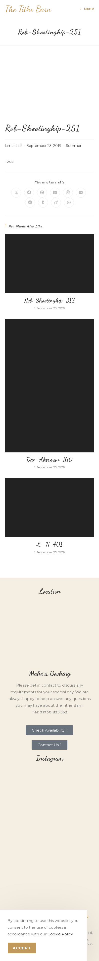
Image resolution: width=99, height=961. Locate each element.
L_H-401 (49, 544)
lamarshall (13, 145)
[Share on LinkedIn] (55, 193)
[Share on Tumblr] (43, 203)
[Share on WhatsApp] (69, 203)
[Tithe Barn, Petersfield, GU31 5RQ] (49, 632)
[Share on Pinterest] (42, 193)
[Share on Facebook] (29, 193)
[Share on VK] (81, 193)
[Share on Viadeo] (56, 203)
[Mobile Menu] (87, 9)
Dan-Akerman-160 (49, 459)
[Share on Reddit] (30, 203)
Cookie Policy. (60, 934)
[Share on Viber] (68, 193)
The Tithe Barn (28, 9)
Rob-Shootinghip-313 (49, 300)
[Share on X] (16, 193)
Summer (73, 145)
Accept (22, 948)
